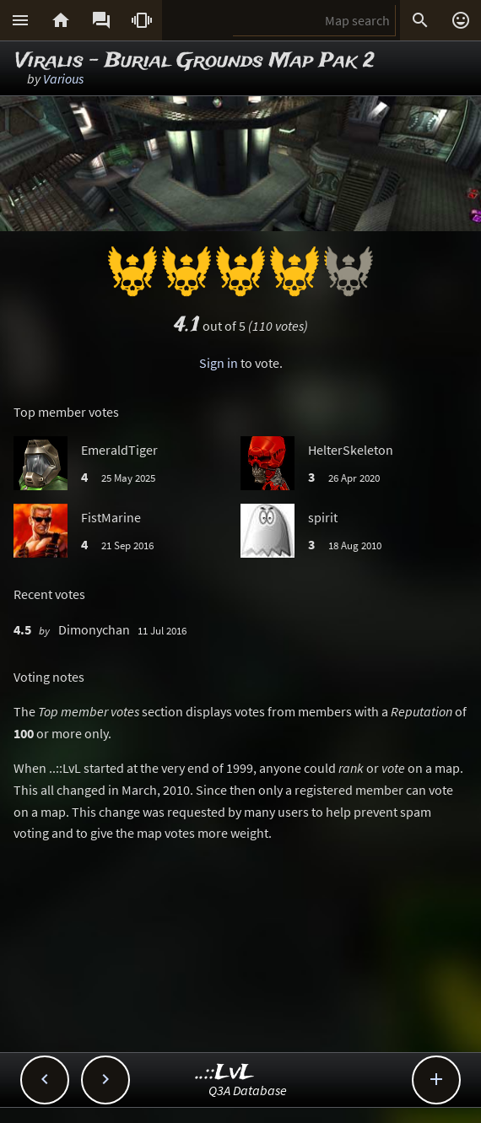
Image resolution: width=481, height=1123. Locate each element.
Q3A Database (247, 1090)
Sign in (218, 362)
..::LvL (225, 1073)
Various (63, 78)
